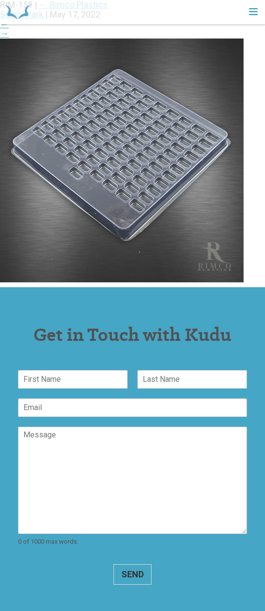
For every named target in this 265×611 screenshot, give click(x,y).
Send (132, 574)
